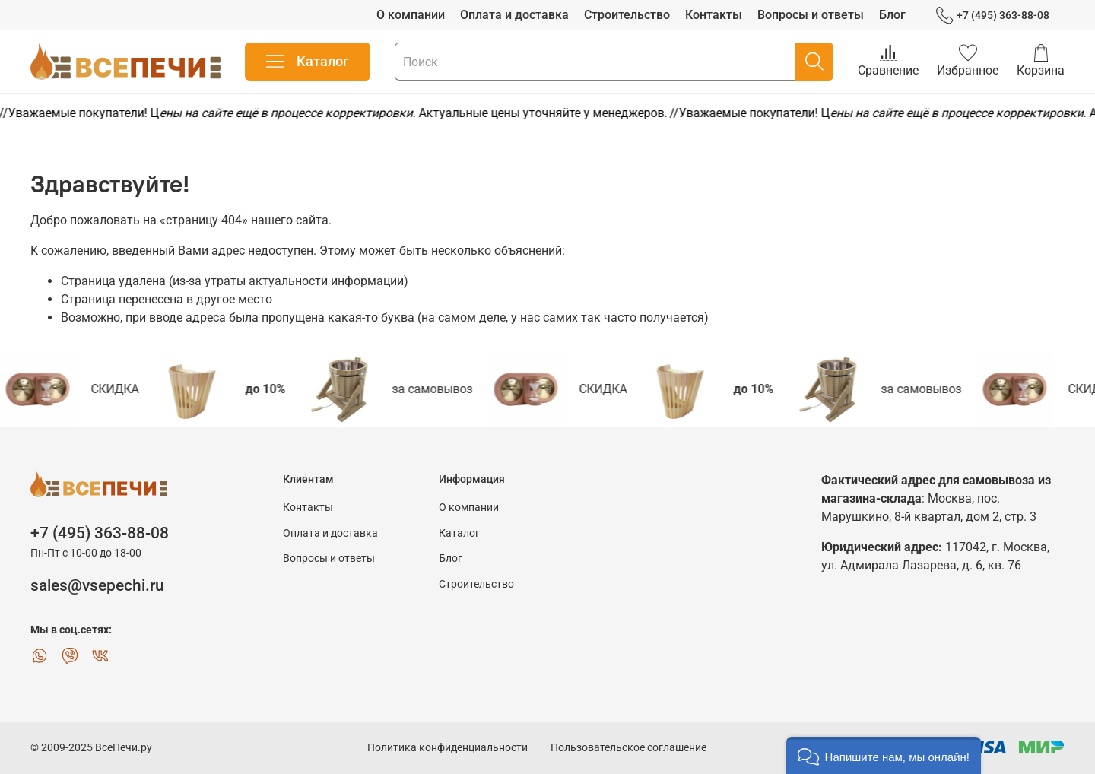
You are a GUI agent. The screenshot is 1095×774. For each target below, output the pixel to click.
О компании (410, 15)
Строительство (627, 15)
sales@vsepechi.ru (97, 585)
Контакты (713, 15)
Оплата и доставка (514, 15)
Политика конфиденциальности (447, 747)
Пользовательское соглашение (628, 747)
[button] (883, 755)
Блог (892, 15)
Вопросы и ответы (810, 15)
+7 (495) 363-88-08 (992, 16)
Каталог (307, 61)
